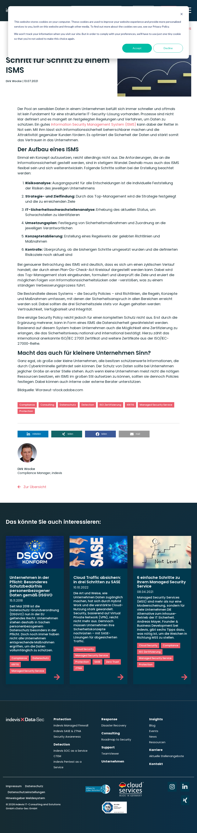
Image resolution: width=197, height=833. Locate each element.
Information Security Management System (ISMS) (93, 124)
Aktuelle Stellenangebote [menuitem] (166, 756)
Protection (26, 411)
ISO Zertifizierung (110, 404)
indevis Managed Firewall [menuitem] (71, 725)
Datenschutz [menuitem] (33, 786)
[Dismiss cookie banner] (181, 14)
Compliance (27, 404)
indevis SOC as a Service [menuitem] (71, 751)
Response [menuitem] (109, 719)
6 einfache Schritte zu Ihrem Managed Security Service (161, 582)
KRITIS (130, 404)
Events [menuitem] (153, 731)
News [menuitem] (153, 737)
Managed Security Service (156, 404)
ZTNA (78, 668)
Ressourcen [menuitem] (157, 742)
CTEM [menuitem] (57, 756)
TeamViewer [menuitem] (110, 754)
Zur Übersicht (32, 486)
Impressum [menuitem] (14, 786)
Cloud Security (84, 649)
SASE (97, 661)
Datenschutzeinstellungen (26, 792)
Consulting (47, 404)
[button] (33, 434)
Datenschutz (68, 404)
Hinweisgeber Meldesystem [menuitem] (25, 798)
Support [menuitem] (108, 747)
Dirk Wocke (14, 81)
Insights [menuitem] (156, 719)
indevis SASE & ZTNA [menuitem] (67, 731)
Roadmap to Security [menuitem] (116, 739)
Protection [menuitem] (62, 719)
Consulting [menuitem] (110, 733)
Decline (168, 48)
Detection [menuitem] (62, 744)
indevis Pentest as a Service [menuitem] (68, 764)
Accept (137, 48)
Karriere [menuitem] (155, 750)
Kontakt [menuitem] (156, 764)
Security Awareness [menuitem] (67, 737)
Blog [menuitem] (152, 725)
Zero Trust (112, 661)
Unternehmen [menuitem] (112, 761)
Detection (88, 404)
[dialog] (98, 32)
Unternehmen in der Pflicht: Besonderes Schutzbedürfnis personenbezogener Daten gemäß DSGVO (31, 586)
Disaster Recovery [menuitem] (113, 725)
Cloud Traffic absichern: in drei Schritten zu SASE (97, 580)
